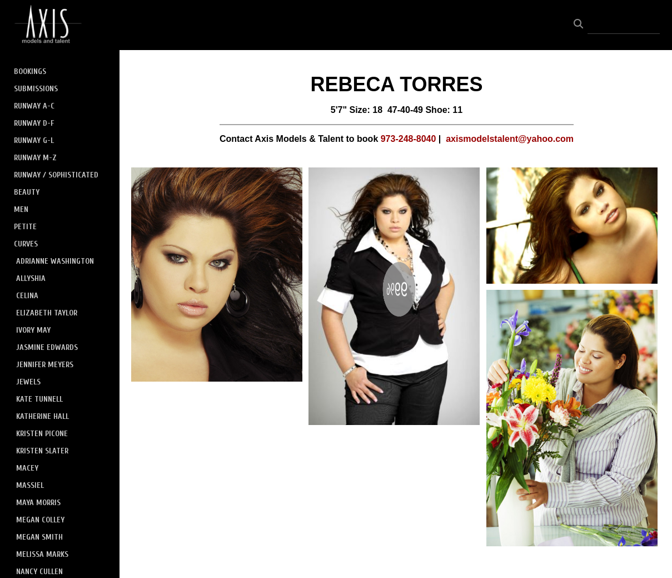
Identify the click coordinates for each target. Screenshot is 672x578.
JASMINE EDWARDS (47, 347)
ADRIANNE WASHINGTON (55, 261)
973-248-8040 (408, 139)
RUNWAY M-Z (35, 157)
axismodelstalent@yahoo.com (510, 139)
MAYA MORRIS (38, 502)
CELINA (27, 295)
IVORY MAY (33, 330)
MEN (21, 209)
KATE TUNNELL (39, 399)
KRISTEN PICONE (42, 433)
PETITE (25, 226)
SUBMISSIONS (36, 88)
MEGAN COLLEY (40, 520)
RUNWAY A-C (34, 106)
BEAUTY (26, 192)
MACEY (27, 468)
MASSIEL (30, 485)
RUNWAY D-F (34, 123)
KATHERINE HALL (42, 416)
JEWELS (28, 382)
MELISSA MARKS (42, 554)
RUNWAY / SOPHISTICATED (56, 175)
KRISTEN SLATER (42, 451)
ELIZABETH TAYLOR (46, 313)
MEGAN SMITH (39, 537)
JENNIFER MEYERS (44, 364)
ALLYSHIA (31, 278)
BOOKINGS (30, 71)
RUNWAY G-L (34, 140)
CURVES (26, 244)
